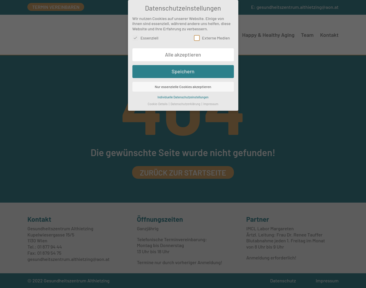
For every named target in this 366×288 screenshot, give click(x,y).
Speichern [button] (183, 69)
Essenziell (145, 36)
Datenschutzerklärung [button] (186, 102)
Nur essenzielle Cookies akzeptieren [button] (183, 85)
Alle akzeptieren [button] (183, 52)
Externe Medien (212, 36)
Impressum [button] (210, 102)
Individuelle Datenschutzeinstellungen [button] (183, 95)
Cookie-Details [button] (158, 102)
